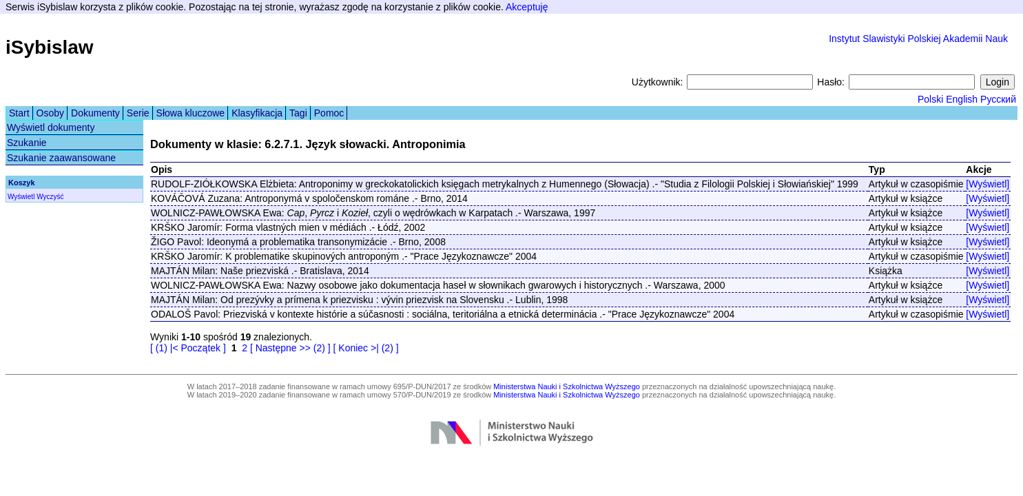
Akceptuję (527, 6)
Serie (138, 112)
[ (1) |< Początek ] (188, 347)
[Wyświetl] (987, 183)
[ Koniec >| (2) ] (366, 347)
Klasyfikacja (256, 112)
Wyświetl (21, 196)
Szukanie (27, 142)
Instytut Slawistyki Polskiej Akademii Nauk (918, 38)
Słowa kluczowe (190, 112)
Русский (998, 99)
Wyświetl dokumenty (50, 127)
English (962, 99)
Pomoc (329, 112)
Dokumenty (95, 112)
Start (19, 112)
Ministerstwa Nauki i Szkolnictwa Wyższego (566, 386)
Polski (930, 99)
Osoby (50, 112)
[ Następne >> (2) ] (290, 347)
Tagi (298, 112)
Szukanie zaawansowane (61, 157)
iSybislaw (50, 47)
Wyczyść (50, 196)
